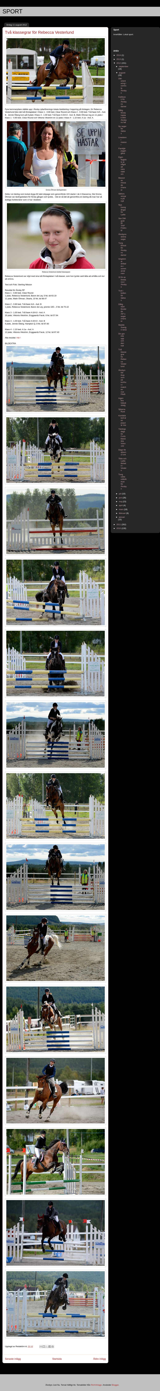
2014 (119, 55)
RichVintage (96, 1385)
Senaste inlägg (13, 1359)
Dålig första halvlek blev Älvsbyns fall (122, 116)
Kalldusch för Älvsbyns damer (122, 102)
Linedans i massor (122, 141)
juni (121, 498)
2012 (119, 63)
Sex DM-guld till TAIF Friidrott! (122, 224)
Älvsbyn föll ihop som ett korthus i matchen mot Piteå (122, 382)
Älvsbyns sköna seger (122, 236)
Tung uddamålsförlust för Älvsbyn (122, 481)
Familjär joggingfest (122, 150)
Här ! (18, 338)
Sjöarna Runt (121, 410)
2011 (119, 524)
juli (120, 494)
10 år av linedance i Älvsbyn (122, 282)
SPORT (12, 11)
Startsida (57, 1359)
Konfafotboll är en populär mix (122, 420)
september (123, 66)
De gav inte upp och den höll (121, 340)
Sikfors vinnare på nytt (122, 197)
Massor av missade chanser (122, 184)
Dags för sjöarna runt (122, 452)
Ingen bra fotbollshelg (122, 402)
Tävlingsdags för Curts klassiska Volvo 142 (122, 437)
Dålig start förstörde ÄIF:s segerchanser (122, 312)
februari (122, 513)
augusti (122, 73)
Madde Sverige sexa (122, 327)
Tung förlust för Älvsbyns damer (122, 249)
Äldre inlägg (99, 1359)
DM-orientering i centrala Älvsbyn (122, 85)
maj (121, 501)
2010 (119, 528)
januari (122, 517)
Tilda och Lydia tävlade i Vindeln (122, 464)
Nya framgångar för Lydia (122, 210)
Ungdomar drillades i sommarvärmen (122, 266)
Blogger (115, 1385)
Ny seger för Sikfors (122, 130)
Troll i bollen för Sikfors (122, 295)
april (121, 505)
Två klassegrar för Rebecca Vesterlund (122, 357)
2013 (119, 59)
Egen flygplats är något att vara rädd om (122, 165)
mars (121, 509)
